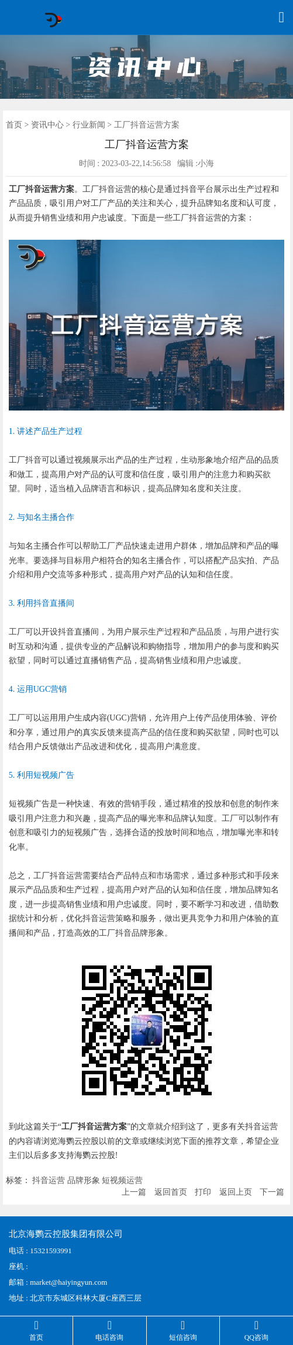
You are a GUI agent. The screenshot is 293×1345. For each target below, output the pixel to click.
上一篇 (134, 1192)
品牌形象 (83, 1180)
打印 (203, 1192)
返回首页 (170, 1192)
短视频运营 (122, 1180)
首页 (14, 124)
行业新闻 (89, 124)
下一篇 (272, 1192)
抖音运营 (48, 1180)
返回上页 (235, 1192)
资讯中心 (47, 124)
